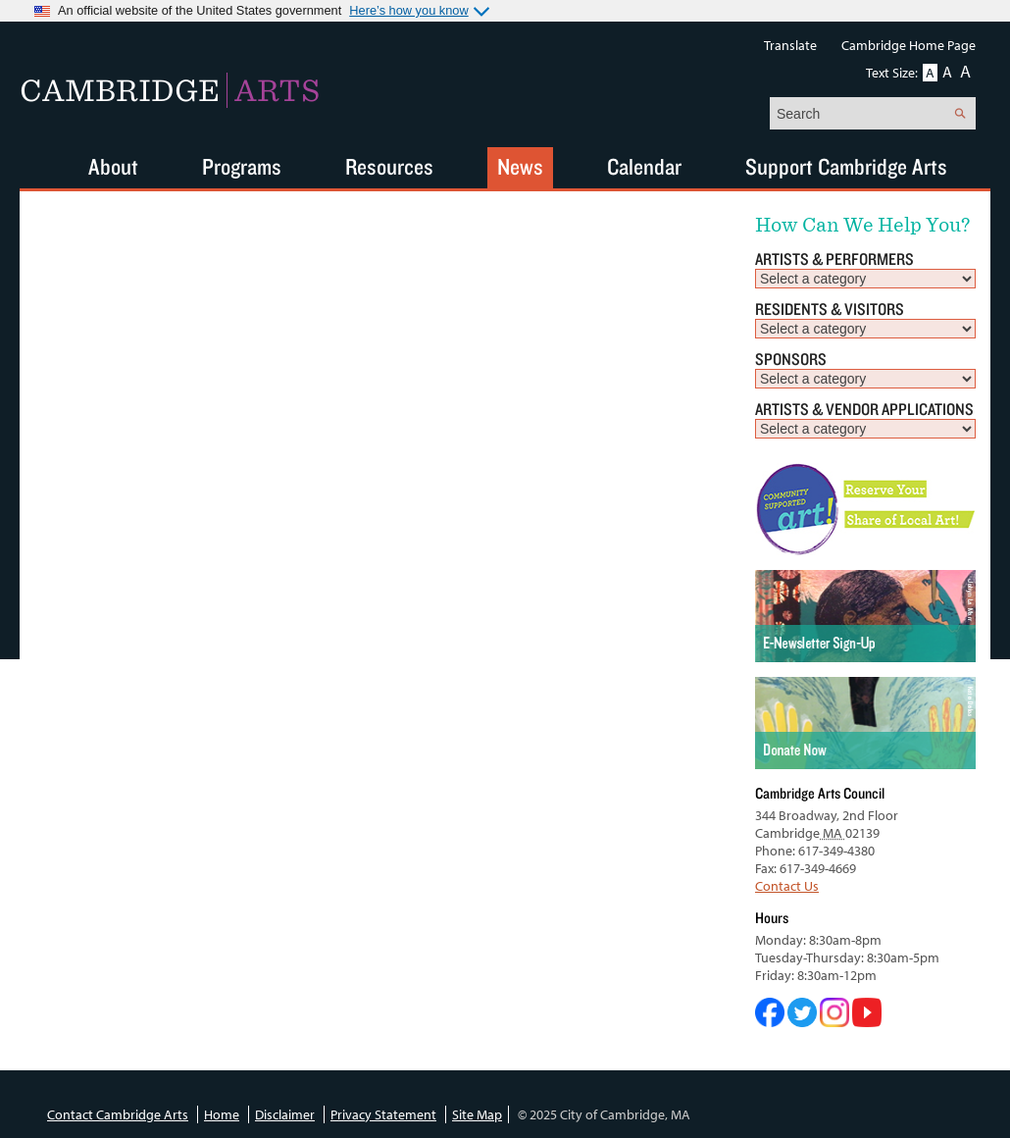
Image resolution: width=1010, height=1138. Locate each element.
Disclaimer (285, 1114)
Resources (389, 166)
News (520, 166)
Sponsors (791, 358)
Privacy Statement (383, 1114)
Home (221, 1114)
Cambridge (170, 90)
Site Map (477, 1114)
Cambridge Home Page (908, 45)
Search (959, 113)
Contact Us (787, 886)
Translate (790, 45)
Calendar (644, 166)
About (113, 166)
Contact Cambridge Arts (117, 1114)
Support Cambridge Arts (846, 166)
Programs (241, 166)
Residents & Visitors (829, 308)
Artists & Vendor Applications (864, 408)
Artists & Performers (834, 258)
